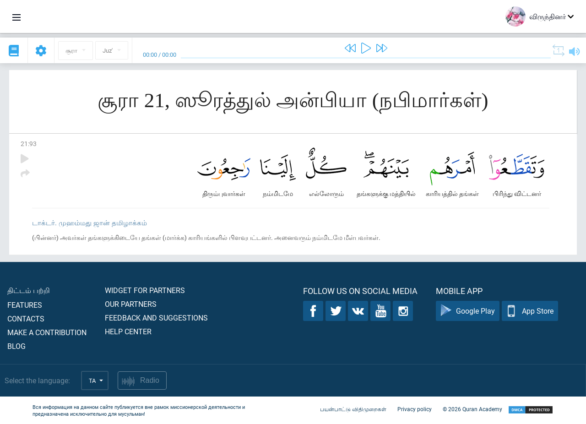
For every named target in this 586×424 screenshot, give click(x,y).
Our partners (131, 304)
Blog (16, 346)
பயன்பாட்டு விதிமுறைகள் (353, 409)
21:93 (29, 143)
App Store (529, 311)
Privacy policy (414, 409)
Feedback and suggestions (156, 317)
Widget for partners (145, 290)
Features (24, 305)
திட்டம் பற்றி (28, 290)
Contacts (25, 318)
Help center (128, 331)
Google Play (467, 311)
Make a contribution (47, 332)
